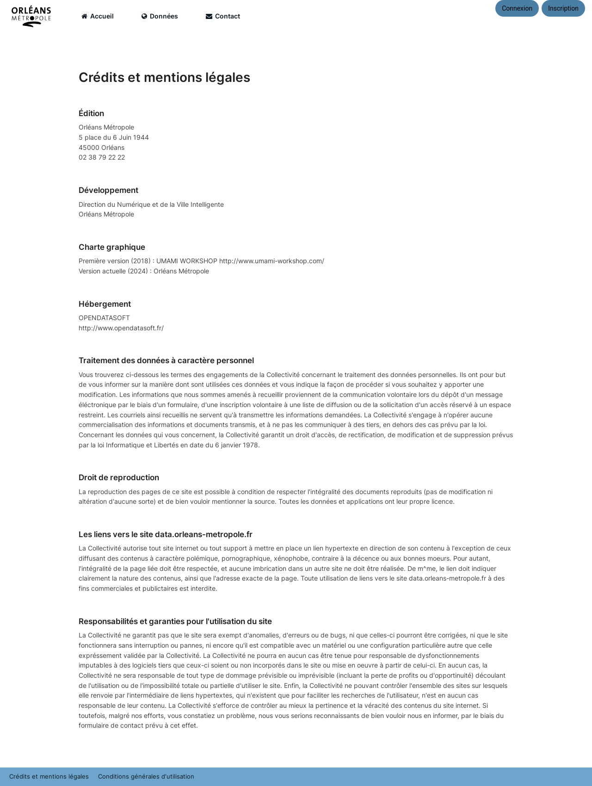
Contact (223, 16)
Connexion (517, 8)
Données (160, 16)
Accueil (97, 16)
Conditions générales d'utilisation (146, 776)
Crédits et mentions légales (49, 776)
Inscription (563, 8)
